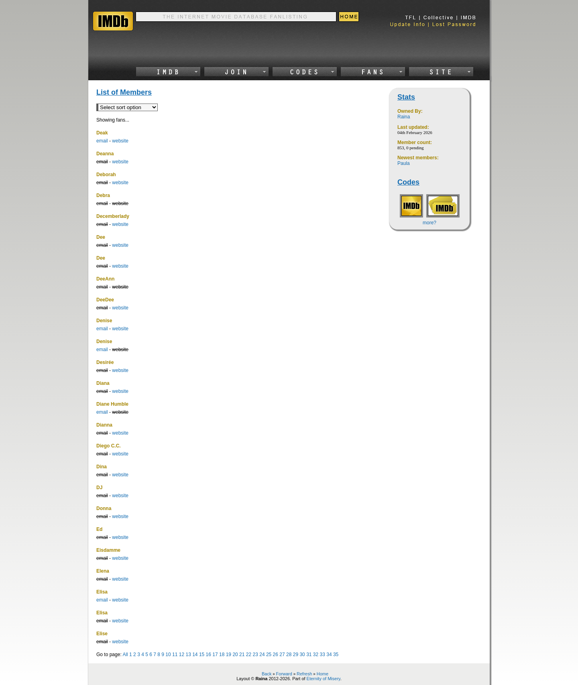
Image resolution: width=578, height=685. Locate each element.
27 (282, 654)
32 (315, 654)
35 (335, 654)
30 (302, 654)
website (120, 141)
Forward (284, 673)
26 (275, 654)
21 (241, 654)
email (102, 141)
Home (322, 673)
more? (429, 223)
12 (181, 654)
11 (174, 654)
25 (268, 654)
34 (329, 654)
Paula (403, 163)
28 (288, 654)
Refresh (304, 673)
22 (248, 654)
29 (295, 654)
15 (201, 654)
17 (215, 654)
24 (262, 654)
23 (255, 654)
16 (208, 654)
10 (168, 654)
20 (235, 654)
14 (194, 654)
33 (322, 654)
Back (266, 673)
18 (221, 654)
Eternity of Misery (323, 678)
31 (308, 654)
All (125, 654)
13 (188, 654)
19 (228, 654)
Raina (403, 117)
